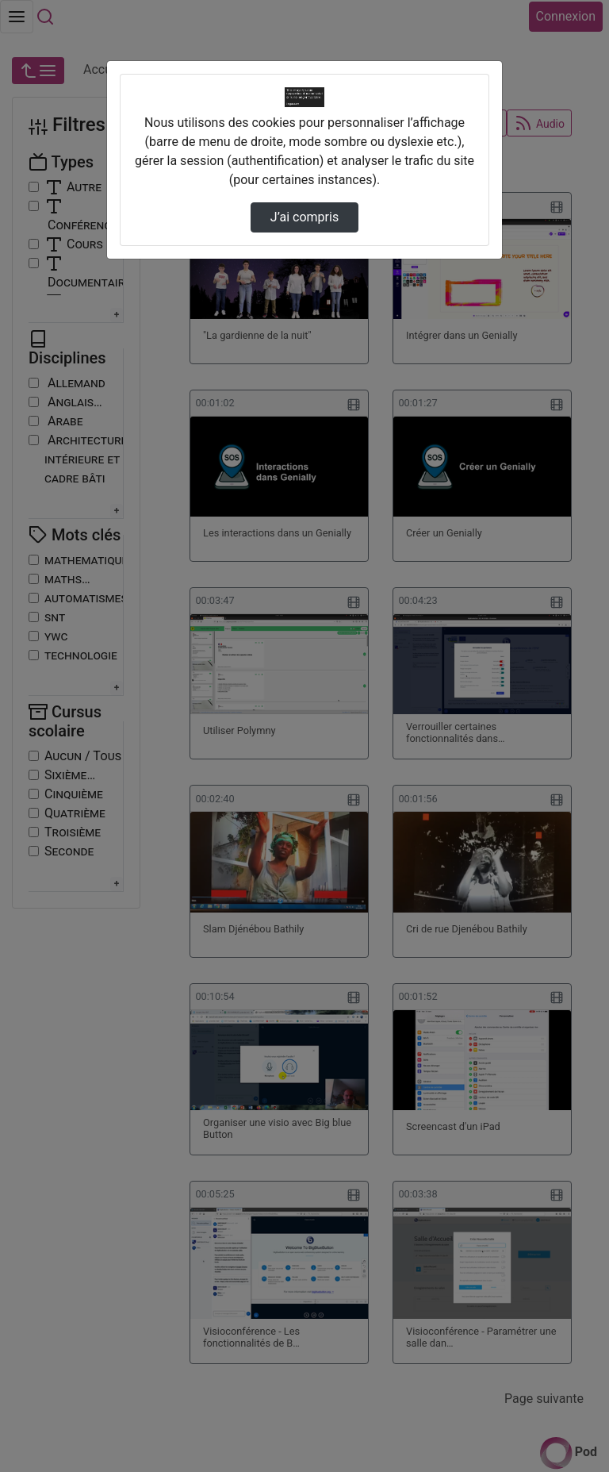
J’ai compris (304, 217)
